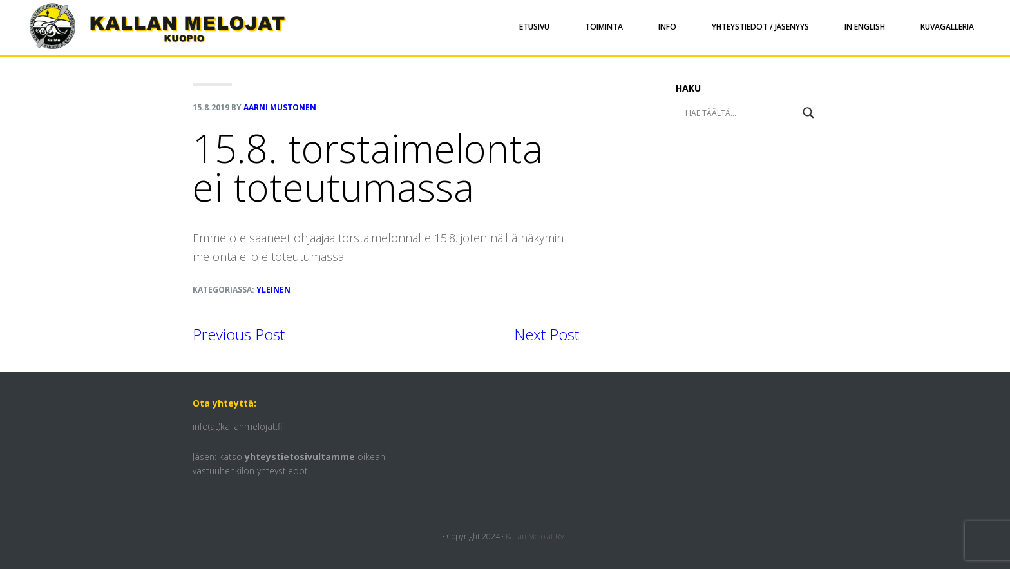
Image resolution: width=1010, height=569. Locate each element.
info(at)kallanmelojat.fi (237, 426)
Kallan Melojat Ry (535, 536)
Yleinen (273, 289)
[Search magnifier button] (808, 113)
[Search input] (728, 113)
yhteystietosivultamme (300, 456)
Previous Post (239, 334)
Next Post (546, 334)
